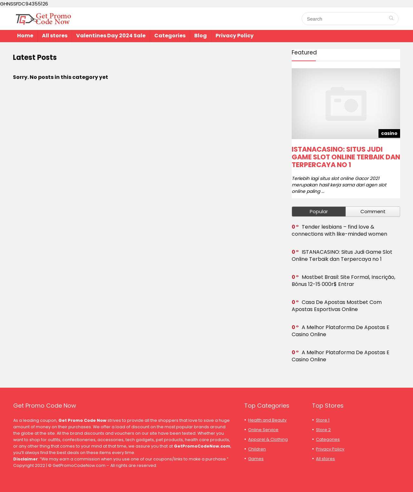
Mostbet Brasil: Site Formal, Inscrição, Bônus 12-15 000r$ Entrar (343, 280)
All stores (54, 35)
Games (256, 459)
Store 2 (323, 430)
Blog (200, 35)
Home (25, 35)
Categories (170, 35)
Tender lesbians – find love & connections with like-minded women (339, 230)
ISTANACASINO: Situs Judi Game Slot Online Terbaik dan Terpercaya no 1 (346, 157)
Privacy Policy (235, 35)
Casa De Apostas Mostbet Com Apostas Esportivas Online (337, 305)
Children (257, 449)
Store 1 (322, 420)
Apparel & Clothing (268, 439)
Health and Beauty (267, 420)
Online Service (263, 430)
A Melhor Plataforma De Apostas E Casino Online (340, 331)
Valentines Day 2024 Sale (111, 35)
